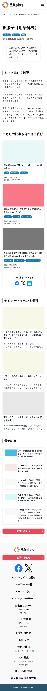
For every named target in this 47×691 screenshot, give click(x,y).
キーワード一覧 (23, 584)
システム (7, 35)
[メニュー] (42, 4)
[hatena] (29, 283)
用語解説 (23, 14)
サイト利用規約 (23, 671)
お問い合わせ (23, 531)
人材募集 (24, 657)
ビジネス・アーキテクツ (22, 651)
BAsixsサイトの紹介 (23, 577)
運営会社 (22, 646)
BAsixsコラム (24, 591)
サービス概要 (23, 619)
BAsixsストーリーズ (23, 598)
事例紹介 (23, 626)
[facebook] (17, 282)
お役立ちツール (13, 14)
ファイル (16, 35)
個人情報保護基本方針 (23, 678)
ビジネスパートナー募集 (23, 661)
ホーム (5, 14)
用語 (23, 35)
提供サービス (23, 623)
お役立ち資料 (23, 609)
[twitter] (23, 282)
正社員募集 (23, 665)
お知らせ (24, 639)
